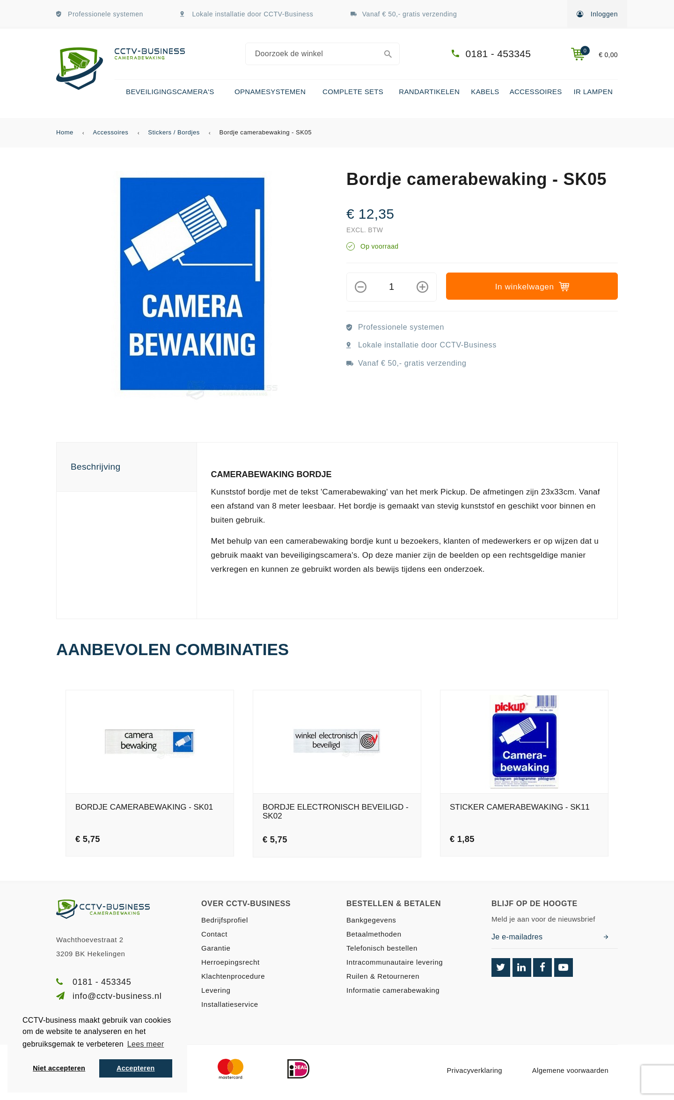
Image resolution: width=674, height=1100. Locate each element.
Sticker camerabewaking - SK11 (520, 807)
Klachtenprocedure (233, 976)
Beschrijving (95, 467)
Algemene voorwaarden (570, 1070)
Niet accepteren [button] (59, 1068)
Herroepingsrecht (230, 962)
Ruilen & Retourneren (382, 976)
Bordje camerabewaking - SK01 (144, 807)
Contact (214, 934)
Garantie (215, 948)
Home (64, 132)
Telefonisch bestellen (382, 948)
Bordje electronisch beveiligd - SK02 (336, 811)
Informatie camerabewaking (393, 990)
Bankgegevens (371, 920)
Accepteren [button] (136, 1068)
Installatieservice (229, 1004)
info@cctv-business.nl (117, 996)
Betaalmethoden (374, 934)
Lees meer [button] (145, 1044)
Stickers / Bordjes (174, 132)
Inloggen (597, 14)
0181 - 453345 (498, 53)
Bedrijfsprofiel (224, 920)
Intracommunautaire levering (394, 962)
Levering (215, 990)
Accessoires (111, 132)
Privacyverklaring (474, 1070)
